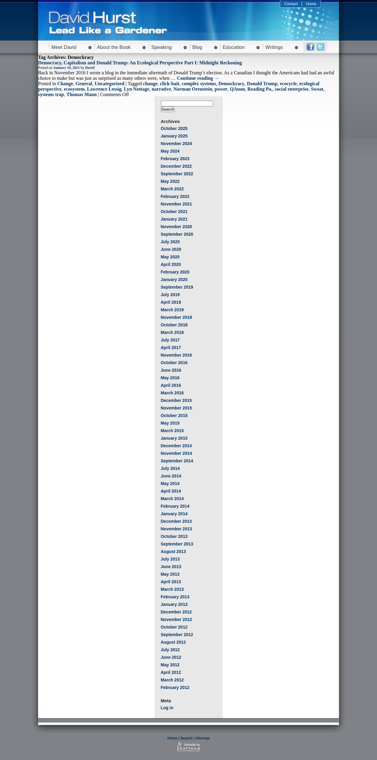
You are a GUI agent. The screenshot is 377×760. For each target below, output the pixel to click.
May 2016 (170, 377)
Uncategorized (110, 83)
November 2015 (176, 408)
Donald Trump (262, 83)
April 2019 (171, 302)
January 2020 (174, 279)
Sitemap (203, 738)
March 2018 (172, 332)
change (150, 83)
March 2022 (172, 188)
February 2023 (175, 158)
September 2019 (177, 287)
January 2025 (174, 136)
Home (311, 4)
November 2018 (176, 317)
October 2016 (174, 362)
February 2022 (175, 196)
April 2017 (171, 347)
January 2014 (174, 513)
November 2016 (176, 355)
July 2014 (170, 468)
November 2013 (176, 528)
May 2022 (170, 181)
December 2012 (176, 612)
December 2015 (176, 400)
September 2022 (177, 173)
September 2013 (177, 544)
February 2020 (175, 272)
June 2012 (171, 657)
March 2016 (172, 392)
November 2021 (176, 204)
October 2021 (174, 211)
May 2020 (170, 256)
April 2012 (171, 672)
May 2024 (170, 151)
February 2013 (175, 596)
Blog (197, 47)
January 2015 (174, 438)
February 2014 (175, 506)
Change (65, 83)
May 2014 (170, 483)
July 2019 (170, 294)
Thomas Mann (82, 94)
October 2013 (174, 536)
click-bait (169, 83)
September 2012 (177, 634)
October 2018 (174, 324)
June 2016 (171, 370)
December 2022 (176, 166)
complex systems (199, 83)
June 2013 (171, 566)
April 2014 (171, 491)
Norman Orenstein (193, 89)
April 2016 (171, 385)
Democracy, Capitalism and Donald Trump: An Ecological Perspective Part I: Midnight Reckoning (140, 62)
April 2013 (171, 581)
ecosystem (74, 89)
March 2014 (172, 498)
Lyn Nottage (136, 89)
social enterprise (292, 89)
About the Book (114, 47)
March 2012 (172, 680)
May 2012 (170, 664)
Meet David (63, 47)
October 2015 (174, 415)
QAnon (237, 89)
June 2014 (171, 476)
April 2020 (171, 264)
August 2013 (173, 551)
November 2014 (176, 453)
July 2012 (170, 649)
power (221, 89)
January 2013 (174, 604)
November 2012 (176, 619)
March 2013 (172, 589)
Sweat (317, 89)
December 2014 (176, 445)
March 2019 (172, 309)
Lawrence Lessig (104, 89)
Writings (274, 47)
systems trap (51, 94)
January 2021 (174, 219)
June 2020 (171, 249)
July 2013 (170, 559)
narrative (161, 89)
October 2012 (174, 627)
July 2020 (170, 241)
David (90, 68)
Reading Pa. (259, 89)
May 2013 (170, 574)
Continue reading (198, 78)
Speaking (161, 47)
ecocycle (288, 83)
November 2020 (176, 226)
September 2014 (177, 460)
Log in (167, 707)
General (84, 83)
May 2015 (170, 423)
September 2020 (177, 234)
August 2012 (173, 642)
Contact (291, 4)
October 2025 (174, 128)
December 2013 (176, 521)
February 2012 (175, 687)
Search (186, 738)
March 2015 (172, 430)
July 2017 (170, 340)
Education (234, 47)
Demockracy (231, 83)
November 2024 (176, 143)
